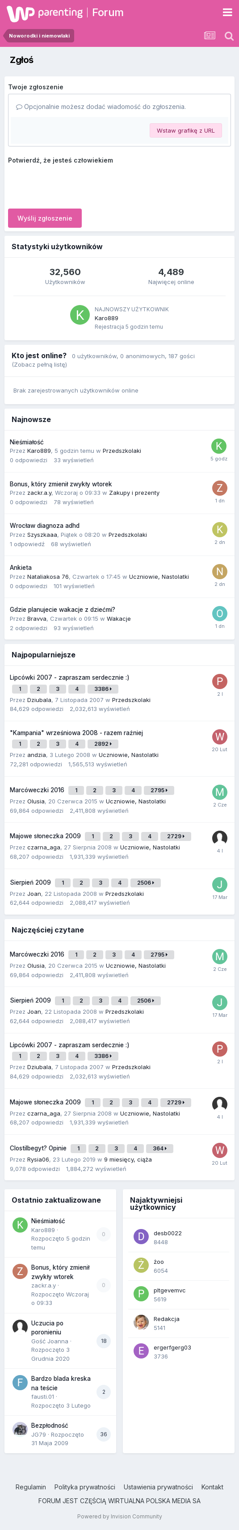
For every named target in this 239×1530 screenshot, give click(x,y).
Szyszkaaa (42, 534)
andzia (36, 754)
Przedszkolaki (122, 450)
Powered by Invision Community (119, 1516)
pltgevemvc (170, 1290)
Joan (34, 893)
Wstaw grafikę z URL (186, 130)
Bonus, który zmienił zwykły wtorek (61, 484)
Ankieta (21, 567)
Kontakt (212, 1487)
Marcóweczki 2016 (38, 790)
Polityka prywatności (85, 1487)
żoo (159, 1261)
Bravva (36, 618)
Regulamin (31, 1487)
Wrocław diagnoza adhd (45, 525)
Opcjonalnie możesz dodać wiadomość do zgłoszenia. (101, 106)
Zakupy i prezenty (134, 492)
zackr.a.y (39, 492)
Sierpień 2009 (31, 882)
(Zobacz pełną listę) (39, 364)
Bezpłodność (49, 1425)
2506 (145, 882)
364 (160, 1148)
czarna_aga (43, 847)
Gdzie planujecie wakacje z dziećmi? (62, 609)
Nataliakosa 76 (48, 576)
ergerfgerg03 (172, 1347)
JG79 (38, 1434)
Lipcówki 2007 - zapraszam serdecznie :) (70, 677)
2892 (103, 743)
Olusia (36, 801)
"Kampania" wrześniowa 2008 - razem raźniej (76, 732)
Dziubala (39, 699)
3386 (103, 689)
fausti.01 (42, 1396)
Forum (108, 12)
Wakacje (119, 618)
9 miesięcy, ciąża (128, 1159)
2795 (159, 790)
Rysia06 (38, 1159)
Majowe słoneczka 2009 (46, 836)
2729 (175, 836)
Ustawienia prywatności (158, 1487)
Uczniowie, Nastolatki (159, 576)
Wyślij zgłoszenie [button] (44, 218)
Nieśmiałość (27, 442)
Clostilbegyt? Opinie (39, 1148)
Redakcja (167, 1318)
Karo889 (106, 318)
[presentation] (76, 184)
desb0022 (168, 1233)
